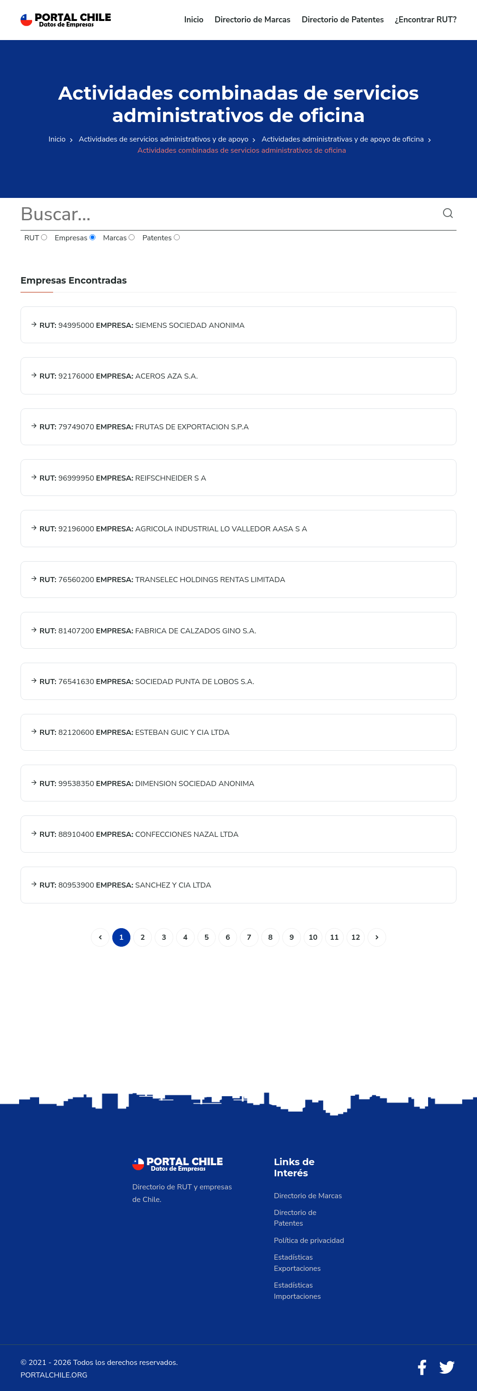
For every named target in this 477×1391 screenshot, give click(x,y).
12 (356, 935)
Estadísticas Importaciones (297, 1288)
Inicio (194, 19)
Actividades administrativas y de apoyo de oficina (343, 139)
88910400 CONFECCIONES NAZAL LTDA (134, 833)
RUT (35, 238)
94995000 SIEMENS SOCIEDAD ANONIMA (137, 325)
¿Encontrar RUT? (426, 19)
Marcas (119, 238)
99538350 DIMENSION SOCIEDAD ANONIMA (142, 782)
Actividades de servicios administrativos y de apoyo (162, 139)
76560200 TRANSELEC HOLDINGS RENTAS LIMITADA (158, 579)
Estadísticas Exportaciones (297, 1260)
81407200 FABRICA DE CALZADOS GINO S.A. (143, 629)
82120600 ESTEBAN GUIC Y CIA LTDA (130, 731)
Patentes (161, 238)
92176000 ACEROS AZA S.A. (114, 376)
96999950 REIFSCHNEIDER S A (118, 477)
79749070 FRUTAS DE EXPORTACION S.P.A (139, 426)
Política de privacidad (309, 1238)
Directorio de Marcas (253, 19)
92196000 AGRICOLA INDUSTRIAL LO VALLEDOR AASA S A (168, 528)
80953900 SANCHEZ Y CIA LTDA (120, 883)
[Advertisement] (238, 1014)
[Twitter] (447, 1366)
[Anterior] (99, 935)
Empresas (75, 238)
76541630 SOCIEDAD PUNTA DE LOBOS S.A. (142, 680)
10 (313, 935)
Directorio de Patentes (343, 19)
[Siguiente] (377, 935)
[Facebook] (422, 1366)
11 (334, 935)
